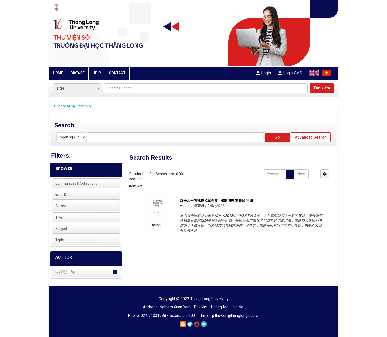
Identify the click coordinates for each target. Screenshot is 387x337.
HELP (96, 73)
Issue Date (63, 195)
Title (58, 217)
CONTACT (117, 73)
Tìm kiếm (321, 88)
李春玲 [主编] (65, 272)
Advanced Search (311, 137)
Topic (59, 240)
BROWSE (78, 73)
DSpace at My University (73, 106)
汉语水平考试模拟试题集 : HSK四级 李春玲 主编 (216, 200)
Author (60, 206)
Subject (61, 229)
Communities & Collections (76, 183)
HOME (58, 73)
